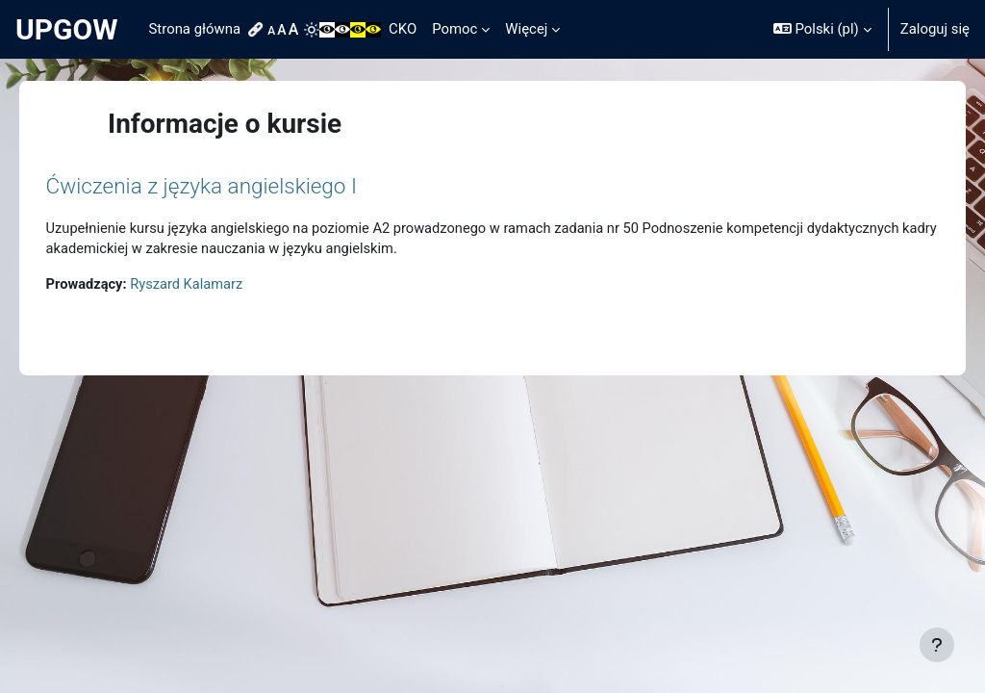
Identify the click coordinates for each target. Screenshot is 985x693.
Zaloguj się (935, 29)
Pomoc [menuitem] (454, 29)
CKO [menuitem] (403, 29)
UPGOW (66, 29)
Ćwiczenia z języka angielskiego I (228, 185)
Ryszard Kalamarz (216, 286)
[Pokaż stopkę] (937, 645)
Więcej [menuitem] (526, 29)
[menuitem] (257, 30)
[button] (822, 29)
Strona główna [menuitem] (195, 29)
